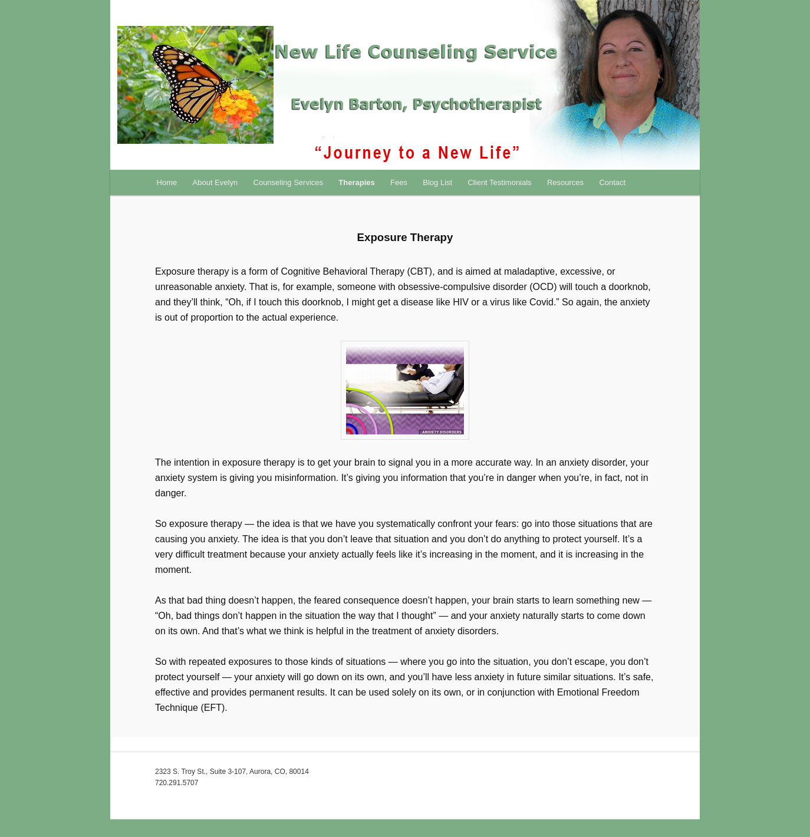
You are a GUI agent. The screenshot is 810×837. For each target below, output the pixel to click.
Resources (565, 182)
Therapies (356, 182)
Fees (398, 182)
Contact (612, 182)
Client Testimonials (499, 182)
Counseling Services (288, 182)
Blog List (437, 182)
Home (167, 182)
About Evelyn (215, 182)
